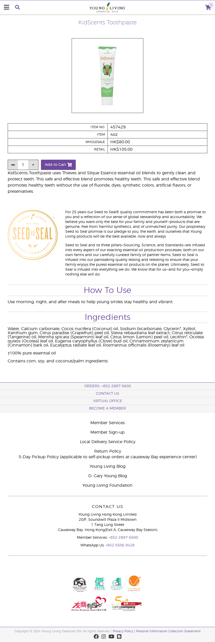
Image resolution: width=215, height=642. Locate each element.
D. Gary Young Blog (107, 476)
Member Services (107, 423)
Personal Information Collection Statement (168, 631)
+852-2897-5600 (123, 537)
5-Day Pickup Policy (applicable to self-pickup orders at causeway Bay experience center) (108, 457)
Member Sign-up (107, 432)
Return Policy (107, 451)
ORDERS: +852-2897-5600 (107, 386)
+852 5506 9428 (120, 545)
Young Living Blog (107, 466)
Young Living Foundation (107, 485)
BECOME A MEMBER (107, 408)
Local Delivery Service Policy (107, 442)
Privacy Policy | (124, 631)
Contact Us (107, 393)
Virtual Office (107, 401)
